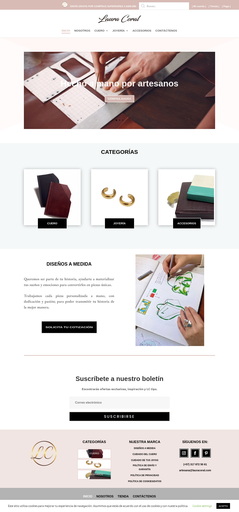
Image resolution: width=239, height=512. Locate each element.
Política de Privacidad (145, 475)
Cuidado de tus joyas (144, 460)
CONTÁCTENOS (166, 30)
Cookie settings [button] (202, 506)
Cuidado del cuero (145, 454)
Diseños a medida (68, 264)
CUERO (99, 30)
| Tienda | (214, 6)
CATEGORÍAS (119, 152)
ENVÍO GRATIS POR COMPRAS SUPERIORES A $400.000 (103, 6)
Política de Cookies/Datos (144, 481)
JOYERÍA (118, 30)
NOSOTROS (82, 30)
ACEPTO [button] (223, 506)
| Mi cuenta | (199, 6)
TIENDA (123, 496)
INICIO (66, 30)
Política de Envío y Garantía (144, 467)
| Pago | (226, 6)
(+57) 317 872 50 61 (195, 464)
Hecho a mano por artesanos (119, 87)
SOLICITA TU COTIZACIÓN (69, 327)
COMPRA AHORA (119, 102)
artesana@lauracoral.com (195, 470)
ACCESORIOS (142, 30)
